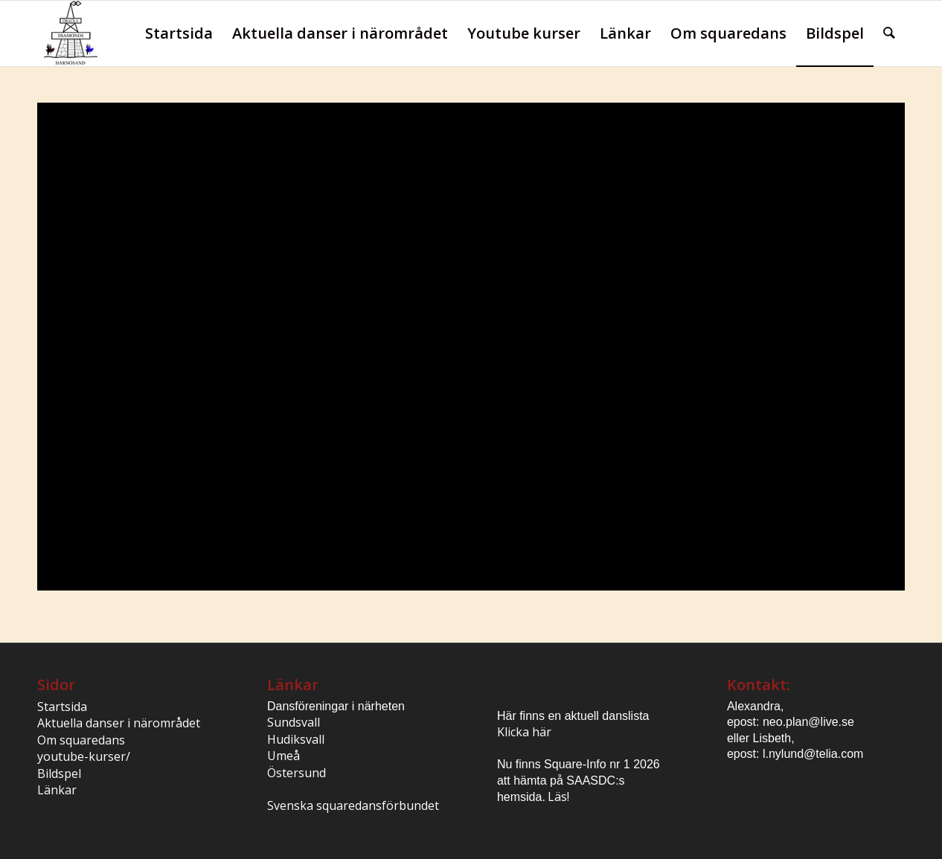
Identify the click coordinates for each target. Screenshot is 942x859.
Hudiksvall (295, 739)
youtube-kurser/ (83, 756)
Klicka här (524, 732)
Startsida (62, 706)
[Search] (889, 33)
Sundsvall (293, 722)
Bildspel (59, 773)
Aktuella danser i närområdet (118, 723)
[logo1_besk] (69, 33)
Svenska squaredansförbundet (353, 805)
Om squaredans (81, 740)
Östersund (296, 773)
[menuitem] (178, 33)
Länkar (57, 790)
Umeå (283, 755)
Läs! (558, 796)
